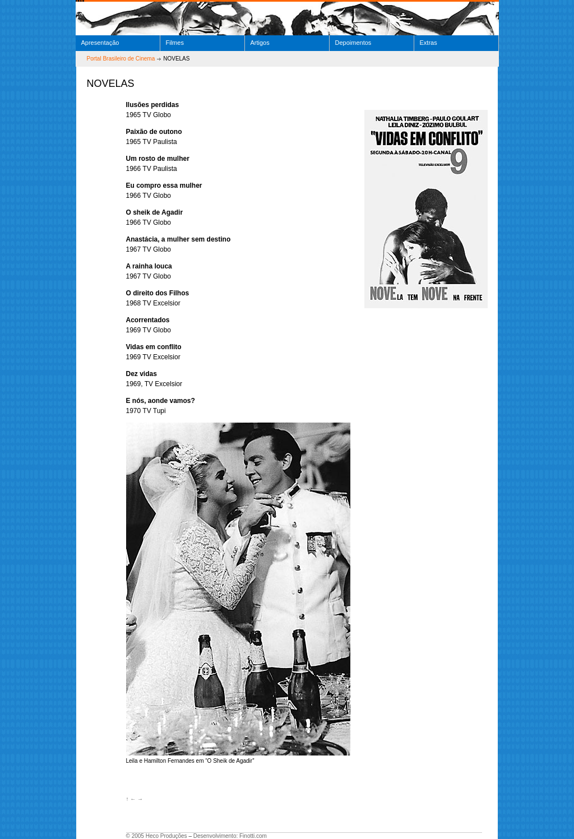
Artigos (260, 42)
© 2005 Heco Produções (156, 836)
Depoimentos (353, 42)
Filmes (175, 42)
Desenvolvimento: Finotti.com (230, 836)
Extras (428, 42)
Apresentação (100, 42)
